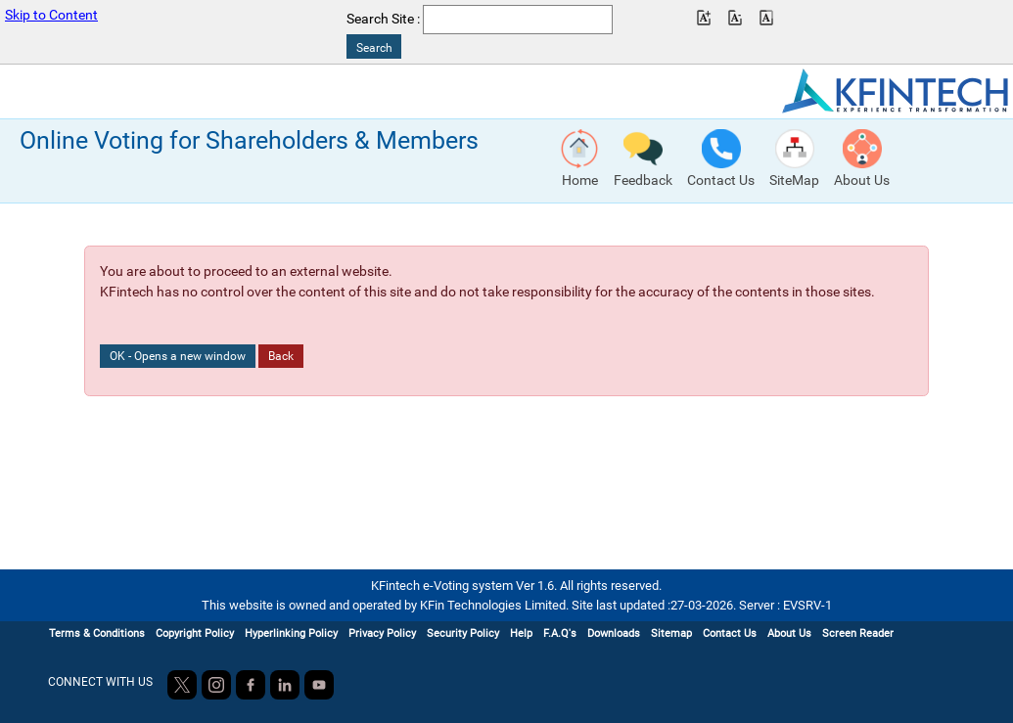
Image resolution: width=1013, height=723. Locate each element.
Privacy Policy (382, 633)
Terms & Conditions (97, 633)
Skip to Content (51, 15)
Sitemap (671, 633)
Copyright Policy (195, 633)
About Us (789, 633)
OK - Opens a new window (178, 356)
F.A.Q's (559, 633)
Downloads (613, 633)
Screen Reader (858, 633)
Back (281, 356)
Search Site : (383, 19)
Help (521, 633)
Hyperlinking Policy (291, 633)
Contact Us (730, 633)
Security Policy (463, 633)
